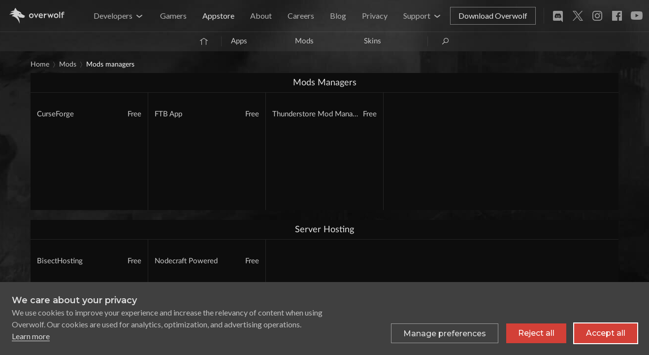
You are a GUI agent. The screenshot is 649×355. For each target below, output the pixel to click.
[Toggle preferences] (444, 333)
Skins (372, 41)
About (261, 15)
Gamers (173, 15)
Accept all (605, 333)
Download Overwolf (492, 15)
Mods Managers (110, 64)
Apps (239, 41)
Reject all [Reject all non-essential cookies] (536, 333)
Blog (338, 15)
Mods (304, 41)
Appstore (218, 15)
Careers (301, 15)
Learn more (31, 336)
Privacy (375, 15)
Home (40, 64)
